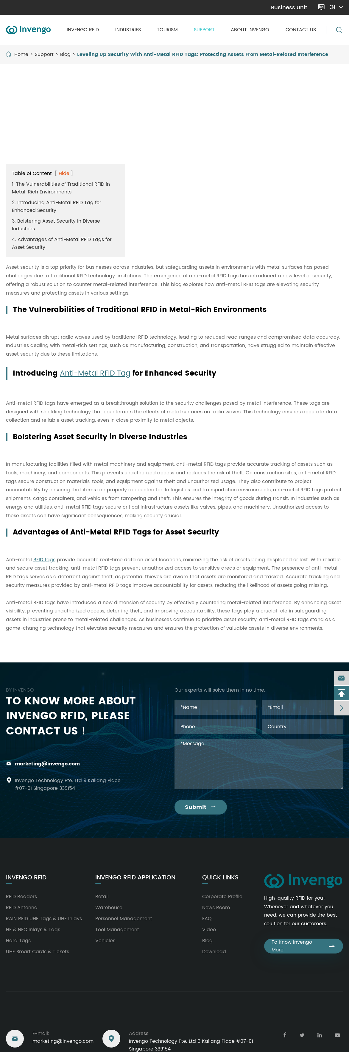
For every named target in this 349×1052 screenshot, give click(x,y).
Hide (64, 173)
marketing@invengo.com (37, 7)
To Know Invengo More (304, 946)
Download (214, 952)
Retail (102, 897)
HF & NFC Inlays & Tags (33, 930)
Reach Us (20, 1017)
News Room (216, 908)
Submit (200, 807)
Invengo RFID (83, 30)
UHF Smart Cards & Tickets (37, 952)
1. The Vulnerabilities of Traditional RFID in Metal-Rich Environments (61, 188)
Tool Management (117, 930)
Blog (65, 54)
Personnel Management (123, 919)
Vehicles (105, 941)
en (337, 7)
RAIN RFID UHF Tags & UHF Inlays (44, 919)
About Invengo (250, 30)
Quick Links (220, 878)
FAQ (207, 919)
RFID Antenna (22, 908)
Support (204, 30)
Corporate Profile (222, 897)
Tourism (167, 30)
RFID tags (44, 560)
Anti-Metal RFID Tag (95, 373)
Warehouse (108, 908)
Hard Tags (18, 941)
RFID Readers (21, 897)
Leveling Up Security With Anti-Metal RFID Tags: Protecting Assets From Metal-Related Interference (202, 54)
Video (209, 930)
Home (21, 54)
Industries (128, 30)
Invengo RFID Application (135, 878)
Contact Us (301, 30)
